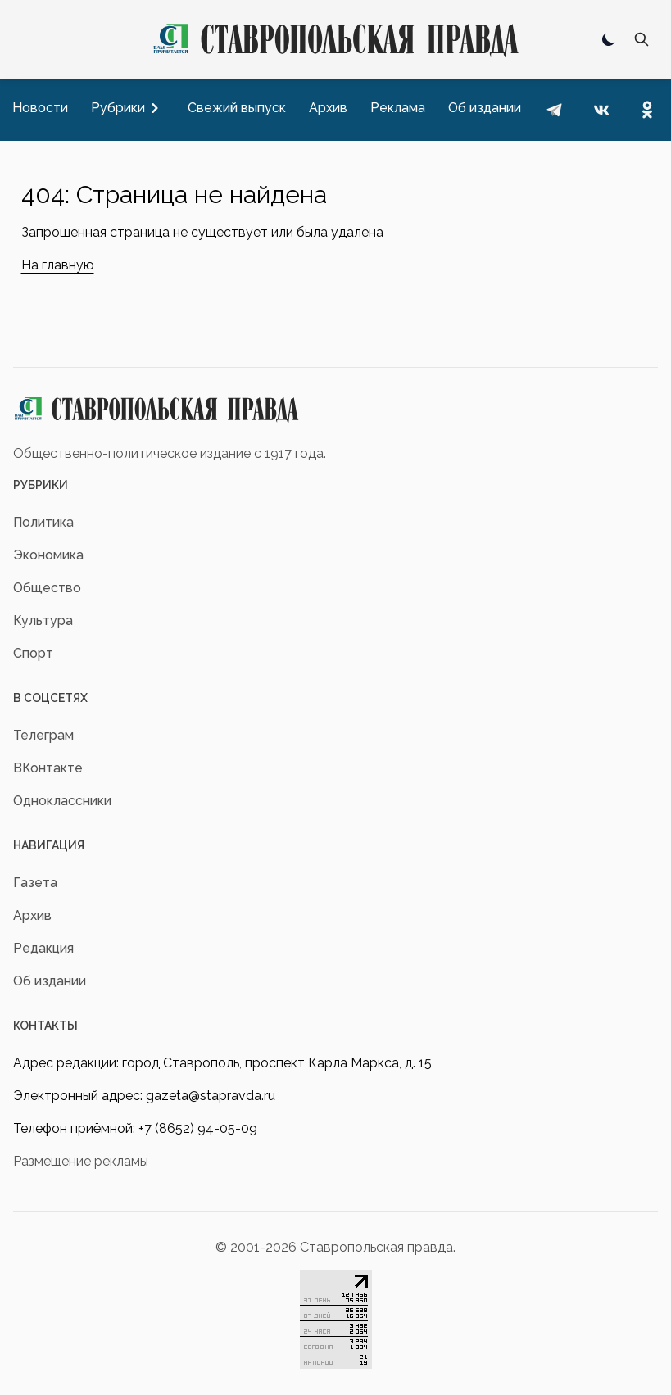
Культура (43, 620)
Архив (32, 915)
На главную (57, 265)
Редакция (43, 948)
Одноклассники (62, 800)
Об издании (49, 981)
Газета (35, 882)
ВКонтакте (48, 768)
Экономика (48, 555)
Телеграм (43, 735)
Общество (47, 588)
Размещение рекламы (80, 1161)
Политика (43, 522)
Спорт (33, 653)
